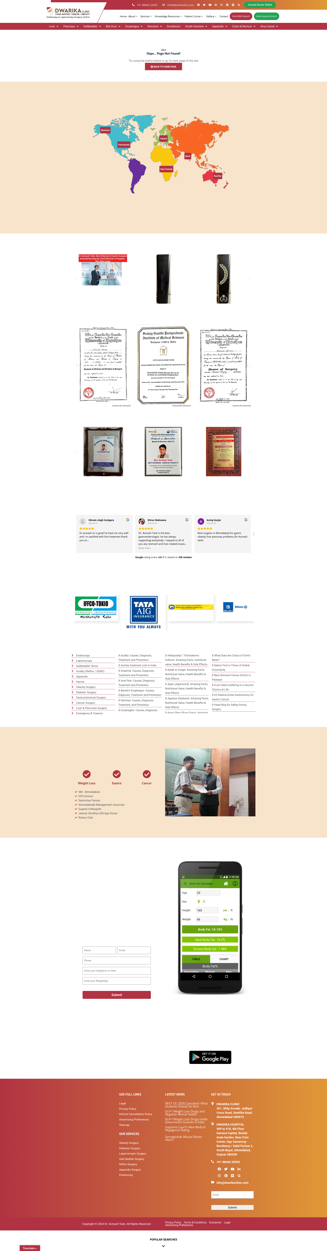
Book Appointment (266, 16)
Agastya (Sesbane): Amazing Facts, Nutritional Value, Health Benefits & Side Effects (187, 703)
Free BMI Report (241, 16)
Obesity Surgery (129, 1142)
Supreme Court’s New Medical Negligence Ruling (185, 1129)
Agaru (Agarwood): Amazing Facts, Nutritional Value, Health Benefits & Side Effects (186, 689)
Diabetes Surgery (129, 1148)
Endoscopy (126, 1174)
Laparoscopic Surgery (132, 1153)
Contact (223, 16)
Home (123, 16)
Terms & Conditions (195, 1223)
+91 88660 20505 (228, 1162)
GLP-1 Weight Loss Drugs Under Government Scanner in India (186, 1121)
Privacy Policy (127, 1109)
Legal (122, 1103)
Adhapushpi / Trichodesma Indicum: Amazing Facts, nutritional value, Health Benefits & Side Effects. (186, 660)
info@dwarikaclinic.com (233, 1183)
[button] (77, 279)
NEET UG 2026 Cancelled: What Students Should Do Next (186, 1105)
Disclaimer (215, 1223)
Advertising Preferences (134, 1119)
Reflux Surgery (128, 1163)
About (133, 16)
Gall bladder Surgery (131, 1158)
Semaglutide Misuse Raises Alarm (183, 1138)
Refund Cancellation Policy (135, 1114)
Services (146, 16)
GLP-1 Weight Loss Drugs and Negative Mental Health (185, 1113)
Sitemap (124, 1124)
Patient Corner (194, 16)
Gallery (211, 16)
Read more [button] (145, 548)
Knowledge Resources (169, 16)
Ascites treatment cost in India (138, 665)
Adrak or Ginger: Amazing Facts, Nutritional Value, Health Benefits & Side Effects (185, 675)
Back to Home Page (163, 66)
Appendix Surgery (130, 1169)
